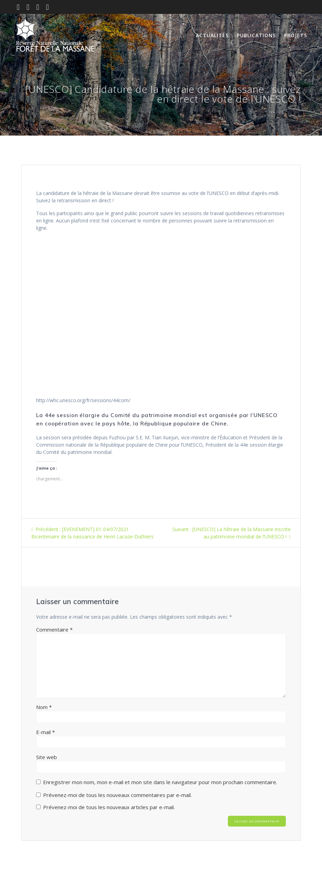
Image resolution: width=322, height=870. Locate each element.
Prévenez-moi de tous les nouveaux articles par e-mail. (109, 807)
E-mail (45, 732)
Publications (256, 35)
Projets (295, 35)
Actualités (212, 35)
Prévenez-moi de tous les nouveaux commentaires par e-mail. (117, 794)
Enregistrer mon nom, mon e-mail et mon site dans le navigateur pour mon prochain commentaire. (160, 782)
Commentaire (54, 629)
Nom (44, 707)
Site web (46, 757)
